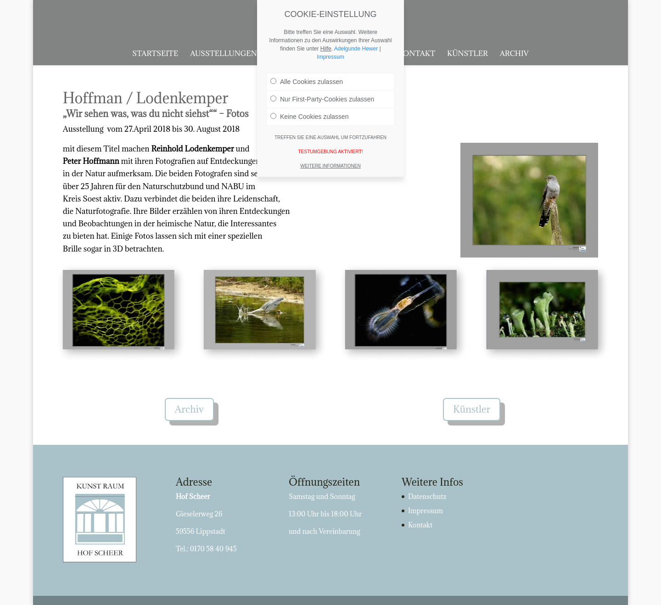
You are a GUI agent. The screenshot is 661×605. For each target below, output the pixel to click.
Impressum (425, 510)
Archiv (514, 54)
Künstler (467, 54)
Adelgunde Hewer (356, 46)
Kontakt (416, 54)
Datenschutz (427, 496)
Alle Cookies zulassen (306, 79)
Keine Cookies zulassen (309, 114)
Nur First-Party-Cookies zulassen (322, 97)
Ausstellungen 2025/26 (238, 54)
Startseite (155, 54)
